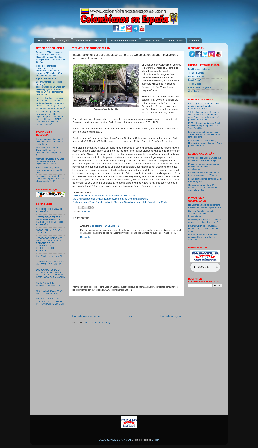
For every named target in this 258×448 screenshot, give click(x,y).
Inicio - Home (44, 40)
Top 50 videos (194, 84)
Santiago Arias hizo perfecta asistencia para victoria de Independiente (201, 213)
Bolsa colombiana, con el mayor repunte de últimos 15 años (49, 170)
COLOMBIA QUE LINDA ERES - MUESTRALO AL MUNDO (50, 263)
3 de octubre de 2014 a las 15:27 (105, 226)
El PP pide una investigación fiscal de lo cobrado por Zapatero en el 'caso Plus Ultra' (204, 125)
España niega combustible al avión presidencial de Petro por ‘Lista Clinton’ (50, 141)
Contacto (194, 40)
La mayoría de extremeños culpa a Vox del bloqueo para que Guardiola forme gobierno (204, 134)
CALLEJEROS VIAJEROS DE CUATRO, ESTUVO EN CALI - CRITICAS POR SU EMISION (50, 301)
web (160, 186)
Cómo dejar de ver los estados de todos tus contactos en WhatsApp (203, 174)
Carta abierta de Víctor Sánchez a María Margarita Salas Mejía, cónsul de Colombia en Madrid (120, 202)
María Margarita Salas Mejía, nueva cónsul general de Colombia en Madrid (110, 198)
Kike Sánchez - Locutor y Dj (49, 256)
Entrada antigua (170, 316)
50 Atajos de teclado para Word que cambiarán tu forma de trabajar (204, 159)
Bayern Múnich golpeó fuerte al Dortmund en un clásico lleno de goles (203, 228)
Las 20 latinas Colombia (199, 69)
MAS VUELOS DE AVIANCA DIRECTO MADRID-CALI (49, 292)
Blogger (155, 440)
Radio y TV (63, 40)
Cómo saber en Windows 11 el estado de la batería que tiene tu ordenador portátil (203, 187)
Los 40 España (195, 80)
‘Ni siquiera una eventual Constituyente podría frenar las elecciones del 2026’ (50, 178)
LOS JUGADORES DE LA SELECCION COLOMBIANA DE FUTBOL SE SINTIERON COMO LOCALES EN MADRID (50, 273)
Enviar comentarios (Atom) (97, 322)
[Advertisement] (126, 305)
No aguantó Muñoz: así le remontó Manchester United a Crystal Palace (204, 206)
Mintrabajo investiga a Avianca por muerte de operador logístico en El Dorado (50, 161)
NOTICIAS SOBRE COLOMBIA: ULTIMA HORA (49, 284)
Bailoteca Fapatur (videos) (200, 87)
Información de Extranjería (89, 40)
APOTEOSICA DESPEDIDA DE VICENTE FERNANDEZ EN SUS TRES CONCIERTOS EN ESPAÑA (50, 221)
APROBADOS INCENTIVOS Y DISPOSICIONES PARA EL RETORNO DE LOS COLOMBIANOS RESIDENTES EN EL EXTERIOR (50, 244)
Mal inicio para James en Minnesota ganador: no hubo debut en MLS (204, 221)
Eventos (86, 212)
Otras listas (193, 91)
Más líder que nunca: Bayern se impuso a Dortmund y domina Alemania (203, 237)
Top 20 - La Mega (196, 73)
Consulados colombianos (123, 40)
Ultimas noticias (151, 40)
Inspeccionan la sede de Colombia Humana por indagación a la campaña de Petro (49, 151)
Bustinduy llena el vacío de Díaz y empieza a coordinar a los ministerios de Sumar (203, 106)
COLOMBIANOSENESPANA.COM (115, 440)
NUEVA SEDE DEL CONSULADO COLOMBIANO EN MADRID (104, 195)
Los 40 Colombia (196, 76)
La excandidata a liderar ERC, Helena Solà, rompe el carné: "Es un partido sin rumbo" (205, 143)
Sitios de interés (174, 40)
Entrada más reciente (86, 316)
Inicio (130, 316)
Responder (85, 237)
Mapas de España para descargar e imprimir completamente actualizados (204, 166)
